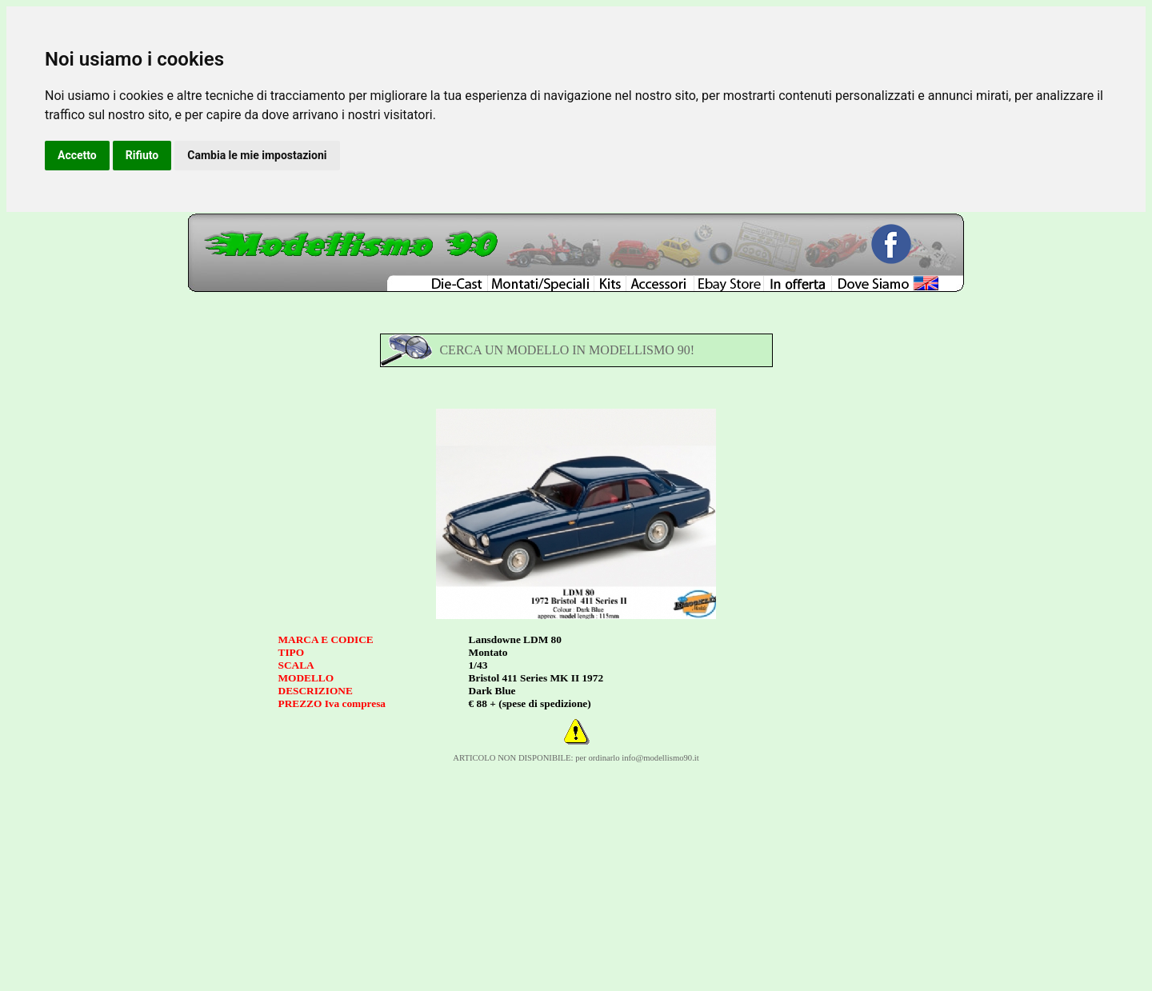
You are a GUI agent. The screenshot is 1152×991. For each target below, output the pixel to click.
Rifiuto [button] (142, 155)
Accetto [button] (77, 155)
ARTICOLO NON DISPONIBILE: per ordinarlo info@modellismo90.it (576, 757)
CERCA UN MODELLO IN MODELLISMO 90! (566, 350)
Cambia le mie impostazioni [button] (256, 155)
